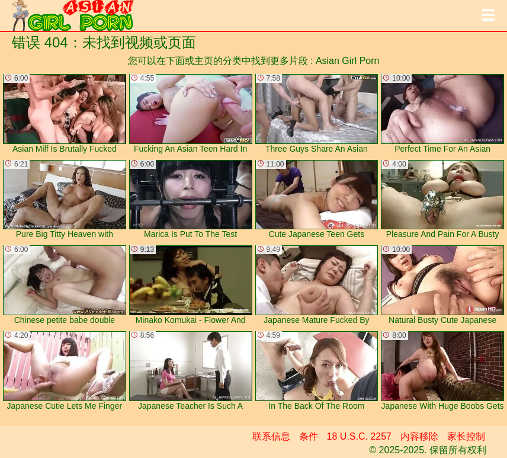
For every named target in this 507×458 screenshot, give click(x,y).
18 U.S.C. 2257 (359, 436)
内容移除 (419, 436)
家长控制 (466, 436)
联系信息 (271, 436)
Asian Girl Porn (348, 61)
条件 (308, 436)
